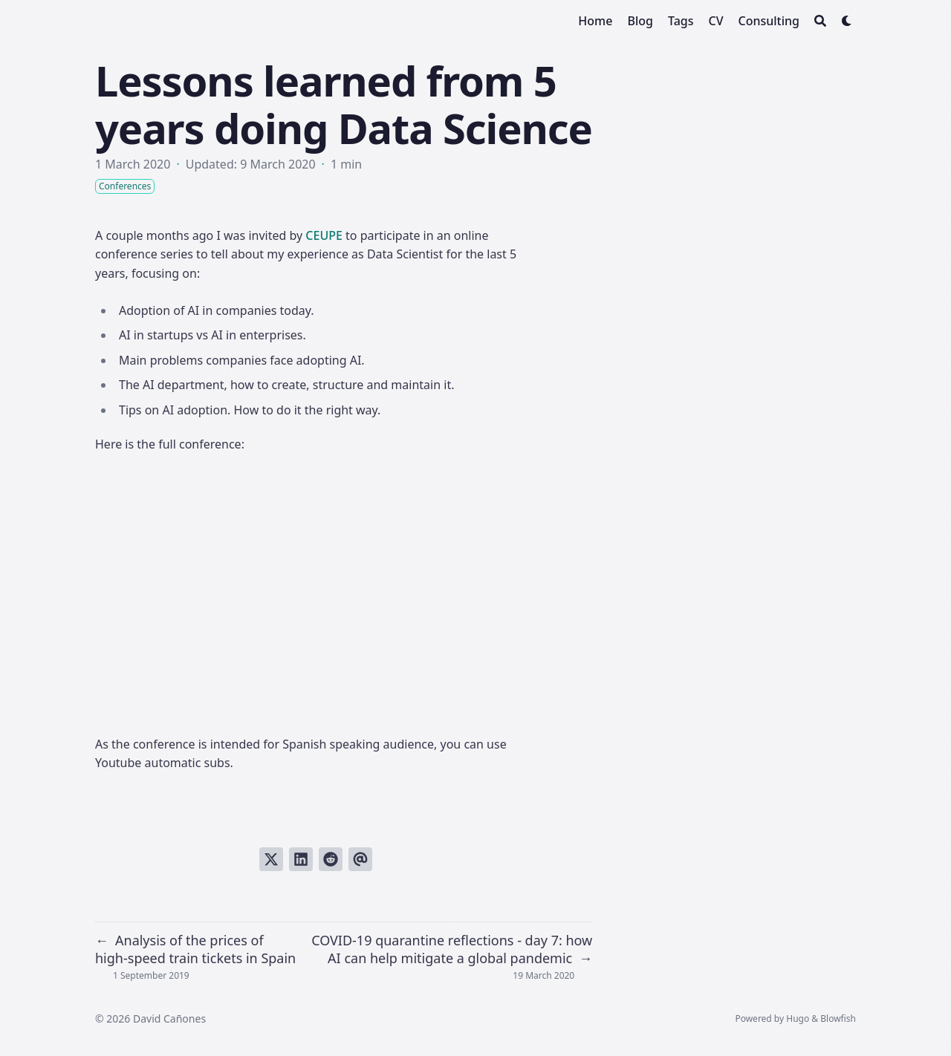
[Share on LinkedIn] (301, 859)
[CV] (715, 21)
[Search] (820, 21)
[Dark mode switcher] (847, 21)
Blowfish (838, 1018)
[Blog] (639, 21)
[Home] (595, 21)
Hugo (797, 1018)
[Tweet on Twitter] (271, 859)
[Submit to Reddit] (331, 859)
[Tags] (681, 21)
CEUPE (324, 235)
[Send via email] (360, 859)
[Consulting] (769, 21)
